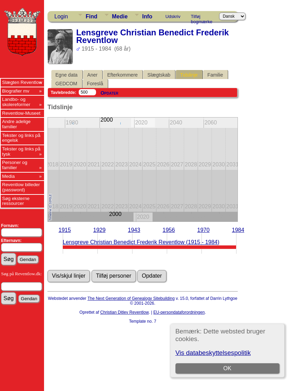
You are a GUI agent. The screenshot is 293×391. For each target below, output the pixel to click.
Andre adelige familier (16, 124)
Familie (215, 75)
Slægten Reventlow (22, 82)
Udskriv (172, 16)
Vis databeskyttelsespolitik (213, 352)
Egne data (66, 75)
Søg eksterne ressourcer (15, 201)
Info (147, 16)
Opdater (109, 93)
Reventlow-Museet (21, 113)
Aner (92, 75)
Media (8, 176)
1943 (134, 230)
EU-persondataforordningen (179, 312)
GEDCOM (66, 83)
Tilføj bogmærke (201, 17)
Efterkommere (122, 75)
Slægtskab (158, 75)
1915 (65, 230)
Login (61, 16)
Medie (120, 16)
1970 (203, 230)
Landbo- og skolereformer (16, 102)
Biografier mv (15, 91)
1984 (238, 230)
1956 (169, 230)
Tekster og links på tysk (21, 151)
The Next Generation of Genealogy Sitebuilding (131, 298)
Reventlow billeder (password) (21, 187)
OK (227, 368)
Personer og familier (14, 165)
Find (91, 16)
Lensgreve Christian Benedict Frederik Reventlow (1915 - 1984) (141, 242)
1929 (99, 230)
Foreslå (95, 83)
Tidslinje (189, 75)
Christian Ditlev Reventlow (124, 312)
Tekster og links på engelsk (21, 138)
